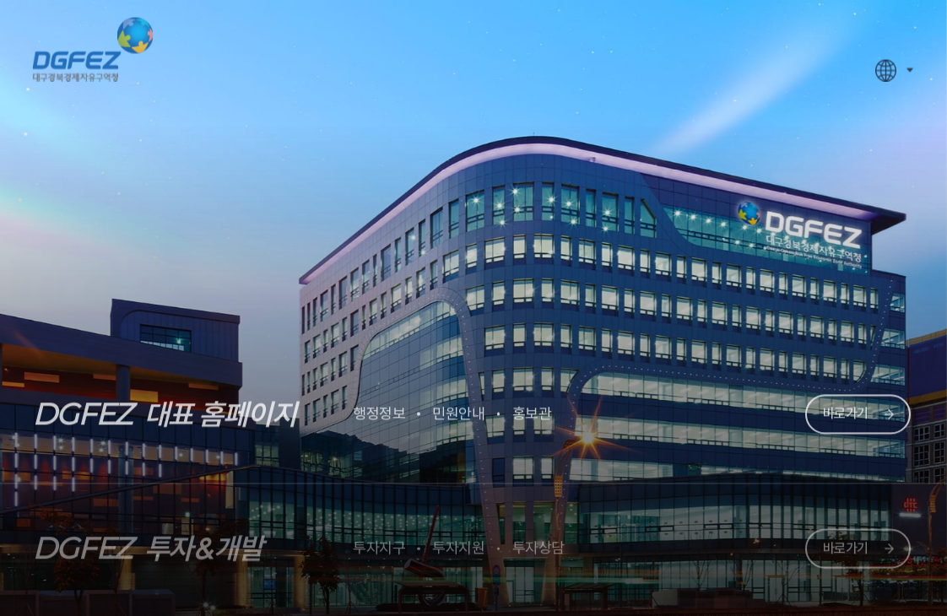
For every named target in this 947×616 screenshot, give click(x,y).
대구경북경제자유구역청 (92, 45)
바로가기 (846, 410)
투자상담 (538, 543)
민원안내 (458, 410)
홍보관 (532, 410)
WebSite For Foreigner (886, 67)
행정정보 (379, 410)
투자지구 (379, 543)
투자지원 (458, 543)
